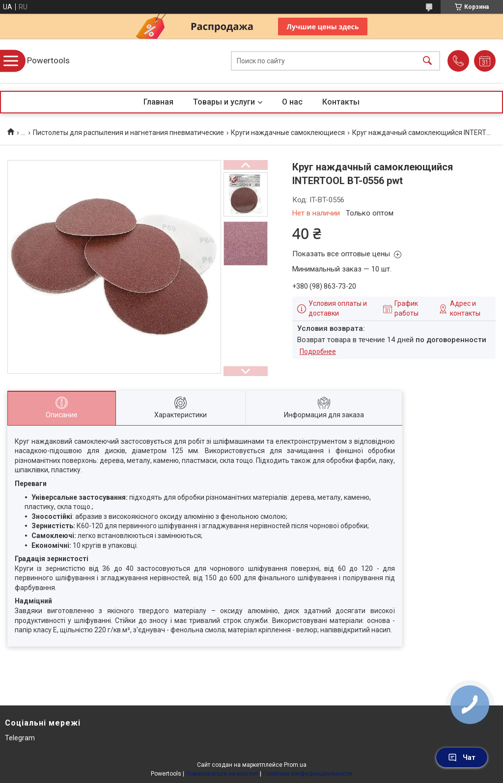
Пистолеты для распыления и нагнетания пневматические (128, 132)
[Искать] (427, 61)
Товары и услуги (224, 102)
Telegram (20, 738)
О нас (292, 102)
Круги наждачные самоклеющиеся (288, 132)
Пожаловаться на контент (222, 773)
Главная (158, 102)
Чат (461, 757)
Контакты (341, 102)
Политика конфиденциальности (307, 773)
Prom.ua (295, 764)
